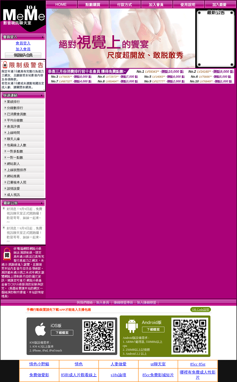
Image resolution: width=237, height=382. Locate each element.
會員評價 (13, 126)
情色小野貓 (39, 364)
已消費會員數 (16, 114)
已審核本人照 (16, 182)
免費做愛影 (39, 375)
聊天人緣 (13, 139)
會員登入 (23, 43)
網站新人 (13, 164)
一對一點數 (15, 157)
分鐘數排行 (15, 108)
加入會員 (23, 49)
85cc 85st (197, 364)
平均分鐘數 (15, 120)
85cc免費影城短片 (158, 375)
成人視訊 (13, 195)
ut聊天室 (158, 364)
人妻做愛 (118, 364)
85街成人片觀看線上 (79, 375)
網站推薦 (13, 176)
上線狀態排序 (16, 170)
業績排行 (13, 102)
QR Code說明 (200, 309)
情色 (79, 364)
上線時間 (13, 133)
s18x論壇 (118, 375)
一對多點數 (15, 151)
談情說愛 (13, 188)
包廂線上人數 (16, 145)
